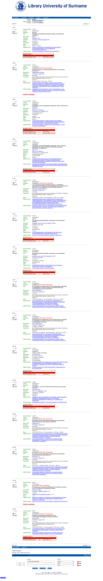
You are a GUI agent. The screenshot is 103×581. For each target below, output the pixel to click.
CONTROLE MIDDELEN (44, 85)
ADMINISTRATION (42, 205)
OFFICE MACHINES (49, 268)
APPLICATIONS (64, 362)
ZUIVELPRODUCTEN (37, 201)
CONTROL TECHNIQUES (59, 90)
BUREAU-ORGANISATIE (38, 47)
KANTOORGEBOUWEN (38, 232)
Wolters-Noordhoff (42, 39)
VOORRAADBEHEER (49, 121)
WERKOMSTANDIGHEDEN (50, 233)
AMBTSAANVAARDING (37, 497)
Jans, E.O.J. (35, 108)
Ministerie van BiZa (36, 489)
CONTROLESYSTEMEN (52, 202)
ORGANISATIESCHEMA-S (44, 398)
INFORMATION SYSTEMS (38, 307)
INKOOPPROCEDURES (38, 123)
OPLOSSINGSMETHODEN (38, 204)
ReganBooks (41, 391)
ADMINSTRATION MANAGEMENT (40, 89)
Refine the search (38, 21)
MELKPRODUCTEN (61, 200)
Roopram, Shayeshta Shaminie (39, 188)
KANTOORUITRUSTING (51, 265)
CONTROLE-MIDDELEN (38, 303)
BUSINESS (35, 205)
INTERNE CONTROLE (44, 436)
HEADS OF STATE (36, 501)
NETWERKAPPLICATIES (38, 362)
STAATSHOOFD (48, 497)
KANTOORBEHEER (50, 48)
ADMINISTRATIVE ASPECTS (61, 501)
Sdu (39, 224)
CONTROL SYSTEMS (37, 166)
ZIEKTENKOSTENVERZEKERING (53, 300)
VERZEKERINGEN (49, 528)
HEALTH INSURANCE (49, 305)
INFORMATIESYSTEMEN (38, 161)
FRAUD (49, 91)
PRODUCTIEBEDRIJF (37, 84)
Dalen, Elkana (35, 518)
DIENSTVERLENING (37, 302)
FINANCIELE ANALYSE (54, 435)
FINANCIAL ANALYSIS (47, 208)
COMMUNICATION (60, 367)
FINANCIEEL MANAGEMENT (51, 123)
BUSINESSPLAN (47, 201)
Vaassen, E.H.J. (36, 38)
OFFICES (34, 235)
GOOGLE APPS (48, 362)
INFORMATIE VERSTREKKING (52, 160)
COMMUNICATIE (43, 364)
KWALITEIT (50, 304)
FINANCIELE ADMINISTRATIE (39, 86)
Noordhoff (43, 111)
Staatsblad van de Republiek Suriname (41, 494)
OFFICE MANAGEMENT (38, 51)
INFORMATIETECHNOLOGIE (39, 49)
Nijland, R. (41, 110)
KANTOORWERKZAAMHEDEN (49, 363)
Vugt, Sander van (36, 354)
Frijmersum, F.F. (36, 423)
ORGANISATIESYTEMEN (38, 160)
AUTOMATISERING (47, 302)
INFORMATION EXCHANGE (47, 165)
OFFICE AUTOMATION (37, 367)
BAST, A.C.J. (35, 110)
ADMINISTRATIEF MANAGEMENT (53, 47)
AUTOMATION (48, 307)
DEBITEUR (56, 84)
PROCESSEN (61, 161)
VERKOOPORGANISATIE (38, 437)
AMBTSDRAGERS (56, 497)
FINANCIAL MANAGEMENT (38, 125)
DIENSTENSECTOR (60, 528)
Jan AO (34, 116)
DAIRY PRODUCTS (37, 206)
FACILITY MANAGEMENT (46, 266)
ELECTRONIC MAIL (37, 368)
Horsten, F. (49, 223)
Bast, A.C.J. (35, 151)
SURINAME (35, 87)
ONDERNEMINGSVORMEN (61, 433)
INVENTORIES (51, 205)
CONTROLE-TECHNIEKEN (50, 303)
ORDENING (35, 398)
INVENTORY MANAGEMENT (39, 441)
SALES (63, 124)
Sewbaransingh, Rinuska (38, 72)
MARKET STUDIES (36, 208)
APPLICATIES (56, 362)
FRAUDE (62, 86)
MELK (54, 200)
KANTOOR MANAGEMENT (55, 82)
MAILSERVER (55, 364)
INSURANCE (47, 532)
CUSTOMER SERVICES (57, 532)
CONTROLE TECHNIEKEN (57, 85)
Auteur (40, 73)
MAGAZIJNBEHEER (59, 121)
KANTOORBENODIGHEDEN (39, 202)
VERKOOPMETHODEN (37, 121)
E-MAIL (49, 364)
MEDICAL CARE (59, 305)
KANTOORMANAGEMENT (38, 48)
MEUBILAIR (59, 232)
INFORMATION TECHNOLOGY (51, 51)
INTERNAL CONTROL (47, 90)
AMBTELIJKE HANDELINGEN (46, 498)
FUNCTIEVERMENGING (53, 86)
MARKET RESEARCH (58, 206)
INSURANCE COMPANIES (59, 307)
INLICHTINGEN (55, 398)
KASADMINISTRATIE (48, 84)
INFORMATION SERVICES (60, 165)
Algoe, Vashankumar (37, 290)
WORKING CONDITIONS (55, 235)
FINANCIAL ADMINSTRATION (39, 91)
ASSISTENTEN (52, 397)
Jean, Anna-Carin (36, 389)
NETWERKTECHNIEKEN (51, 161)
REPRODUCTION (48, 438)
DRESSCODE (35, 400)
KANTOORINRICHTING (50, 232)
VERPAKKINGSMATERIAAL (58, 201)
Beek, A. (34, 36)
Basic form (88, 554)
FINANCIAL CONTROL (57, 440)
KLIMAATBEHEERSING (38, 233)
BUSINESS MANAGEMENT (38, 164)
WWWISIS (59, 571)
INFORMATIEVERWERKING (39, 399)
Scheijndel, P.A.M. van (37, 223)
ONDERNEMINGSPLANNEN (39, 199)
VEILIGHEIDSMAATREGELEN (39, 304)
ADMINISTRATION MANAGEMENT (52, 124)
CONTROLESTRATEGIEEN (38, 162)
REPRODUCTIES (49, 433)
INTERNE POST (50, 399)
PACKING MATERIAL (51, 204)
